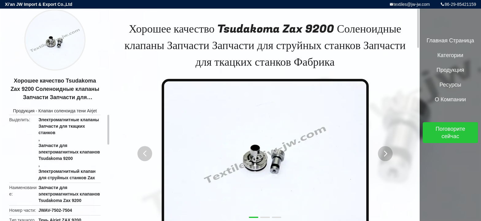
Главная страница (450, 40)
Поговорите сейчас (450, 132)
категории (450, 55)
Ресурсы (450, 85)
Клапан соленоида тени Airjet (67, 110)
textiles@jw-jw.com (412, 4)
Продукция (24, 110)
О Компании (450, 99)
